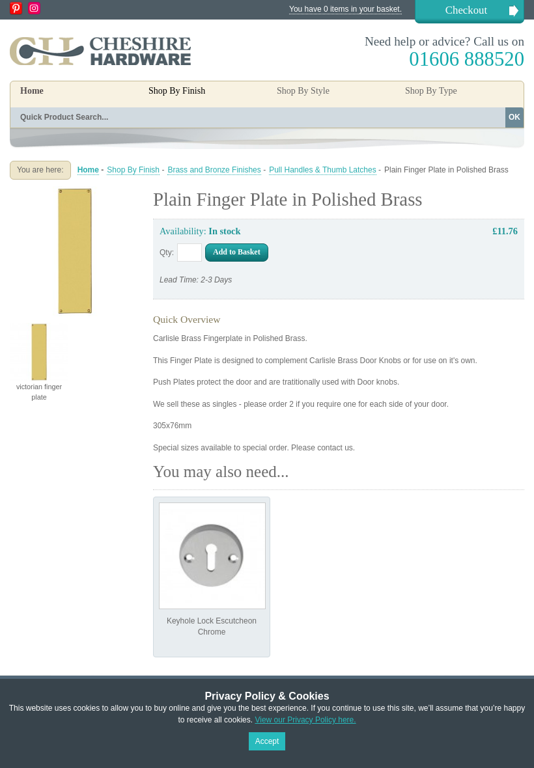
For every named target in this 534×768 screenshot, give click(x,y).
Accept (267, 741)
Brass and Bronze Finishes (213, 169)
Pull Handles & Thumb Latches (322, 169)
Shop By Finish (133, 169)
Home (32, 91)
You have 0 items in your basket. (345, 9)
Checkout (466, 10)
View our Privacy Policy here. (305, 719)
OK (514, 117)
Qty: (167, 252)
